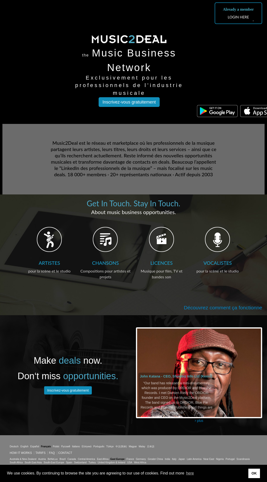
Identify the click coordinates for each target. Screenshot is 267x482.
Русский (65, 446)
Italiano (76, 446)
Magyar (133, 446)
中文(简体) (121, 446)
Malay (142, 446)
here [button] (190, 473)
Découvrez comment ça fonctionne (223, 307)
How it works (21, 453)
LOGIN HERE (238, 17)
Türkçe (110, 446)
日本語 (150, 446)
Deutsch (14, 446)
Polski (56, 446)
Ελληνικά (86, 446)
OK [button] (254, 473)
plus (199, 421)
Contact (65, 453)
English (24, 446)
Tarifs (40, 453)
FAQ (52, 453)
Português (98, 446)
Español (34, 446)
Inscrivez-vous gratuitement (129, 102)
